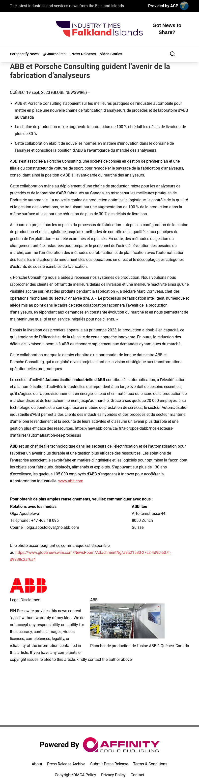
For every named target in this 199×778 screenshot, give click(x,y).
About (37, 764)
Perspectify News (24, 54)
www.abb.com (70, 481)
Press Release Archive (66, 764)
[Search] (172, 54)
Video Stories (111, 54)
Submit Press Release (109, 764)
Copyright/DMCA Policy (75, 775)
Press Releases (83, 54)
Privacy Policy (113, 775)
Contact (137, 775)
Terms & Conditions (150, 764)
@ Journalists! (55, 54)
